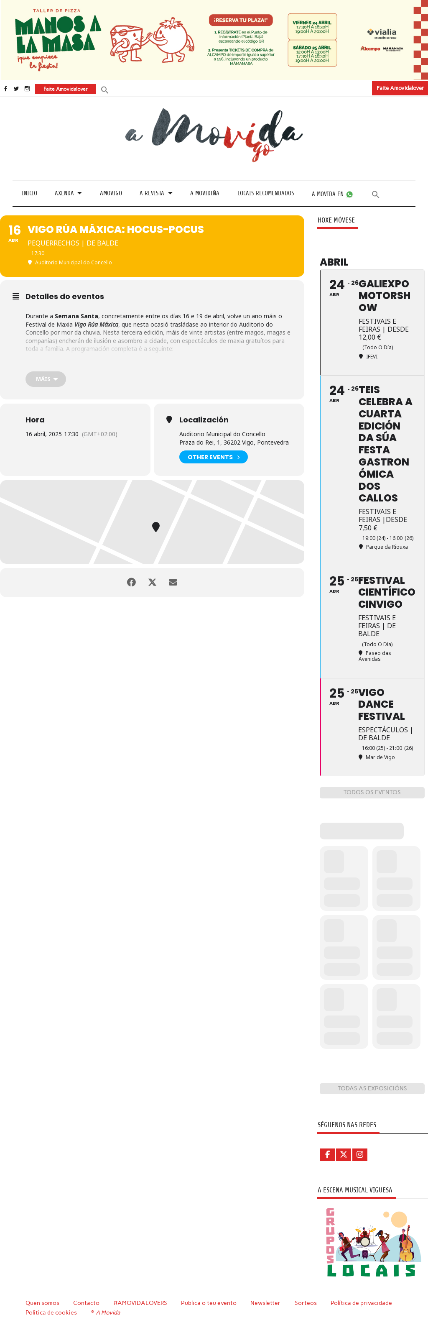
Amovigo (111, 193)
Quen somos (42, 1302)
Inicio (29, 193)
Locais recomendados (265, 193)
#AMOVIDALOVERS (140, 1302)
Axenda (64, 193)
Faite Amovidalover (400, 88)
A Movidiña (204, 193)
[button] (105, 89)
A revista (152, 193)
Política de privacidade (361, 1302)
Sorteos (306, 1302)
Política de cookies (51, 1312)
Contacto (86, 1302)
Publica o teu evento (209, 1302)
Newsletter (265, 1302)
